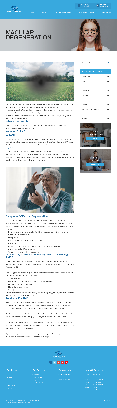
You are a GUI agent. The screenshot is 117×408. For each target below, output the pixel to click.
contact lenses (87, 86)
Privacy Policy (22, 402)
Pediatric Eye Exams (37, 377)
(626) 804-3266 (66, 379)
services (85, 81)
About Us (8, 374)
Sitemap (29, 402)
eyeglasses (86, 91)
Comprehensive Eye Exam (39, 374)
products (85, 105)
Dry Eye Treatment (37, 379)
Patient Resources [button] (86, 12)
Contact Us (106, 12)
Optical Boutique (63, 12)
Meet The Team (10, 379)
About (32, 12)
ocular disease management (91, 115)
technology (86, 120)
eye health (85, 96)
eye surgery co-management (91, 110)
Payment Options (11, 385)
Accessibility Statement (12, 402)
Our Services (9, 377)
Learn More (95, 140)
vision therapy (87, 77)
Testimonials (9, 382)
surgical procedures (88, 101)
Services (45, 12)
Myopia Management (38, 382)
